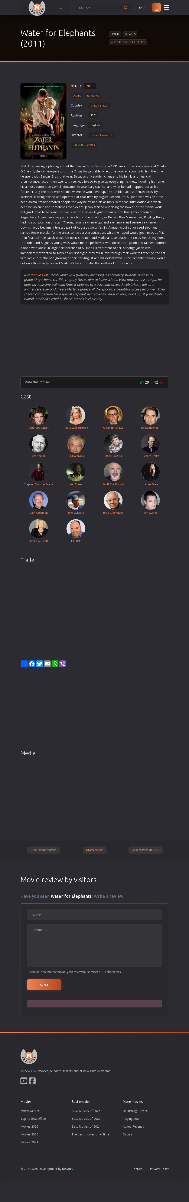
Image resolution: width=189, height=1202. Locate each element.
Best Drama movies (43, 850)
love (107, 253)
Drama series (94, 850)
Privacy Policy (159, 1169)
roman (136, 258)
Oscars (127, 1134)
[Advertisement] (94, 340)
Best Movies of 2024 (86, 1126)
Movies (130, 34)
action (100, 232)
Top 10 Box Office (33, 1119)
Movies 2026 (29, 1126)
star (96, 207)
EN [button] (142, 8)
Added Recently (133, 1126)
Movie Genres (30, 1111)
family (128, 176)
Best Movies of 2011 (146, 850)
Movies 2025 (29, 1134)
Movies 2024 (29, 1142)
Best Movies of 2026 (86, 1111)
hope (123, 232)
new (133, 181)
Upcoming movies (135, 1111)
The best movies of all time (90, 1134)
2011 (90, 86)
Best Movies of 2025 (86, 1119)
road (50, 192)
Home (115, 34)
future (24, 192)
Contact (137, 1169)
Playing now (131, 1119)
